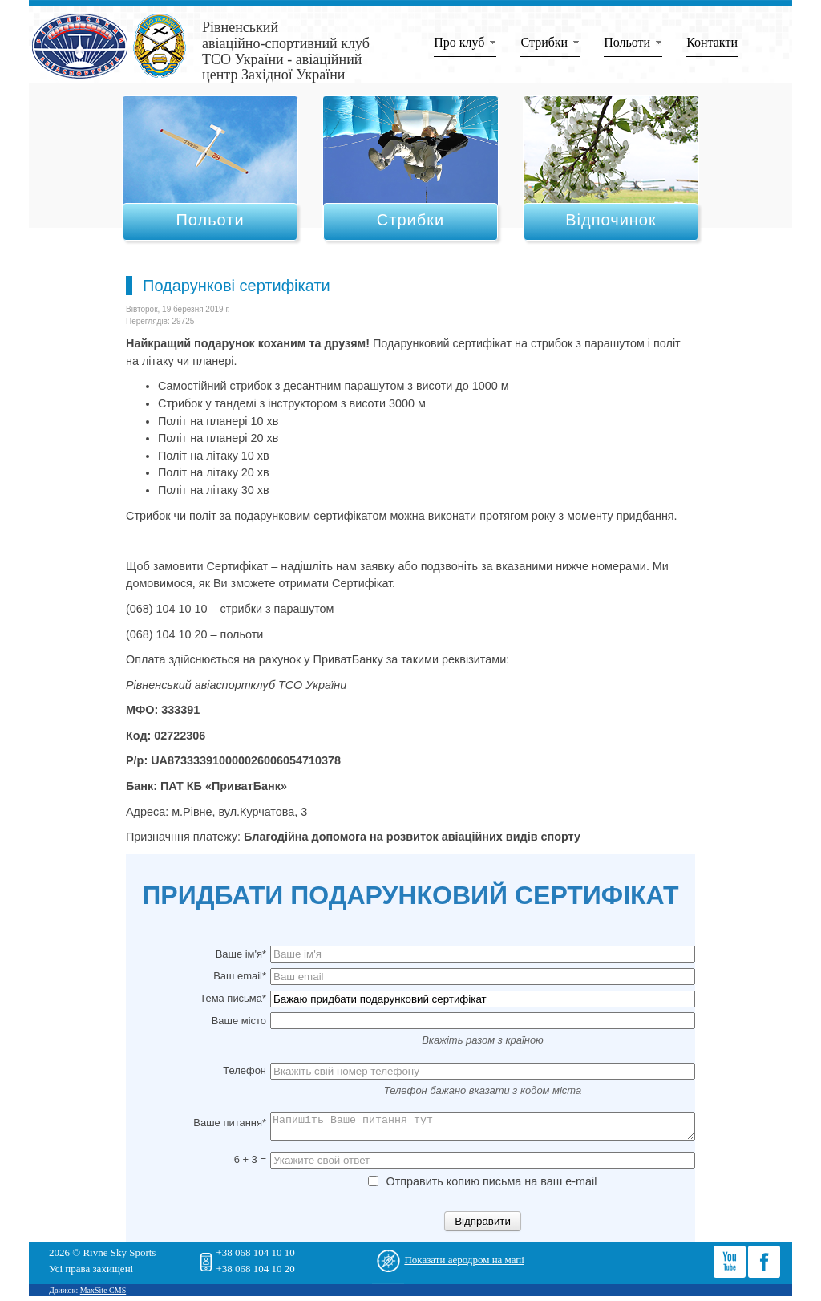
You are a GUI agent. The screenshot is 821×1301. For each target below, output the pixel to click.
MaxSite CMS (103, 1295)
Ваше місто (239, 1021)
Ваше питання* (229, 1123)
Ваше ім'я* (241, 954)
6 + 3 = (250, 1164)
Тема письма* (233, 998)
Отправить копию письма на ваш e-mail (482, 1186)
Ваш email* (239, 976)
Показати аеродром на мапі (464, 1264)
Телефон (244, 1070)
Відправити (483, 1226)
